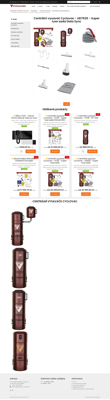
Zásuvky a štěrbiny (17, 32)
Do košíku (30, 151)
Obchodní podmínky (79, 385)
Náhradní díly (15, 46)
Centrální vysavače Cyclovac (17, 24)
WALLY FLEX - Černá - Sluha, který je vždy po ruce (24, 117)
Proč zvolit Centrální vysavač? (77, 6)
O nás (48, 6)
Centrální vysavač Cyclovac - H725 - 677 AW (86, 117)
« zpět (66, 104)
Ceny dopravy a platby (79, 383)
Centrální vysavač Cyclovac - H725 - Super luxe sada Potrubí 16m (55, 118)
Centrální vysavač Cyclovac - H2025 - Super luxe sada (86, 160)
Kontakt (54, 6)
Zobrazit (55, 151)
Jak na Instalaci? (95, 6)
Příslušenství (15, 28)
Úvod (33, 6)
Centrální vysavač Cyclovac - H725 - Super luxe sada (55, 160)
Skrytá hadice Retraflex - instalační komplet (25, 159)
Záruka (62, 6)
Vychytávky (14, 43)
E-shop (40, 6)
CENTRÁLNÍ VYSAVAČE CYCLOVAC (19, 11)
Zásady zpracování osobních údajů (83, 389)
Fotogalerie (34, 11)
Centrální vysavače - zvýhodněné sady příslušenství (55, 11)
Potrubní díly (15, 36)
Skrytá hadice (15, 39)
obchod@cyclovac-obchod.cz (48, 2)
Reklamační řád (78, 387)
